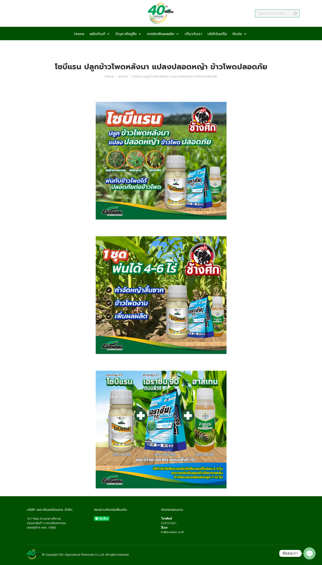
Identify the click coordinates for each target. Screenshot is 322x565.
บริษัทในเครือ (217, 41)
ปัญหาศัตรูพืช (128, 41)
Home (79, 41)
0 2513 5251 (168, 523)
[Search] (277, 21)
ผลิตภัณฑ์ (100, 41)
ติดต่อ (239, 41)
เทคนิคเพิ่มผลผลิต (163, 41)
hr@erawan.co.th (172, 532)
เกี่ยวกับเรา (193, 41)
